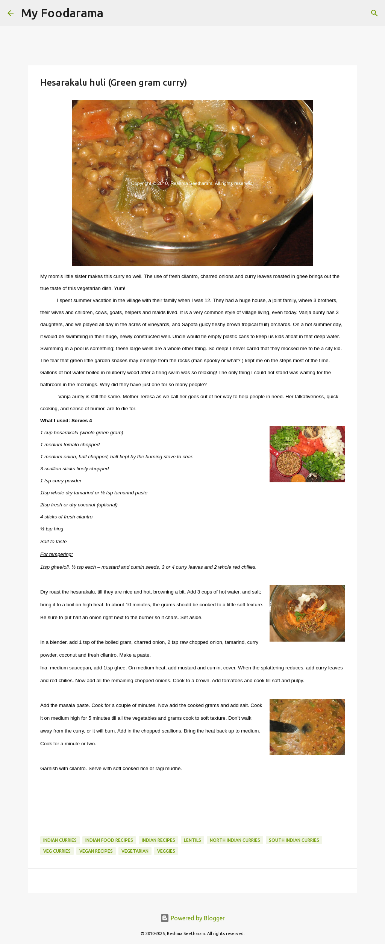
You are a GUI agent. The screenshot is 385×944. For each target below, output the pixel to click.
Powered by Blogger (192, 918)
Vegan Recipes (96, 851)
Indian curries (60, 840)
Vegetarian (135, 851)
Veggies (166, 851)
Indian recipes (158, 840)
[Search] (113, 13)
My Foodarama (62, 13)
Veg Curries (57, 851)
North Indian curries (235, 840)
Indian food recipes (109, 840)
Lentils (192, 840)
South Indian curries (294, 840)
